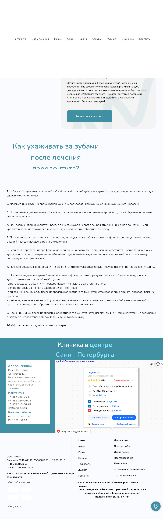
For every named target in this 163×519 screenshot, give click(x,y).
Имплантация (121, 452)
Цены (81, 440)
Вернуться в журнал (89, 116)
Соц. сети (14, 506)
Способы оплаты (19, 482)
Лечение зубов (122, 446)
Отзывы (82, 458)
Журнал (82, 469)
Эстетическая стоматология (129, 469)
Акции (81, 446)
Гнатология (120, 463)
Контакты (83, 475)
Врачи (81, 452)
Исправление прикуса (126, 475)
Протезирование (123, 458)
